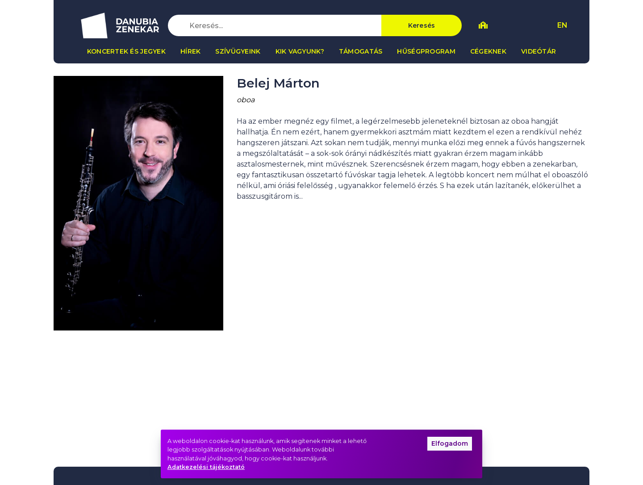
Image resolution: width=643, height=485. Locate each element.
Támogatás (361, 51)
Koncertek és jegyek (126, 51)
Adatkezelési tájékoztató (206, 467)
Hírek (190, 51)
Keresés (421, 25)
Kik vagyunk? (300, 51)
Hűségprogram (426, 51)
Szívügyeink (237, 51)
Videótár (538, 51)
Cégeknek (488, 51)
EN (562, 25)
